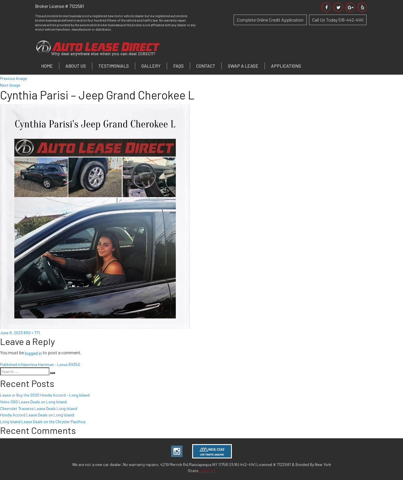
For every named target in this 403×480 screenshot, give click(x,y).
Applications (286, 66)
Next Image (10, 84)
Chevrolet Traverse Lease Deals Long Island (38, 408)
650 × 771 (32, 332)
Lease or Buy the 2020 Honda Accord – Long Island (45, 395)
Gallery (151, 66)
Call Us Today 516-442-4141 (337, 19)
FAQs (178, 66)
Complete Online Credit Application (270, 19)
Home (47, 66)
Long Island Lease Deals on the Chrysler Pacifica (42, 421)
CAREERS (207, 471)
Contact (205, 66)
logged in (33, 353)
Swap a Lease (243, 66)
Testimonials (113, 66)
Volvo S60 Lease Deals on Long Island (33, 401)
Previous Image (13, 78)
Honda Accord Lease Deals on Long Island (37, 414)
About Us (75, 66)
